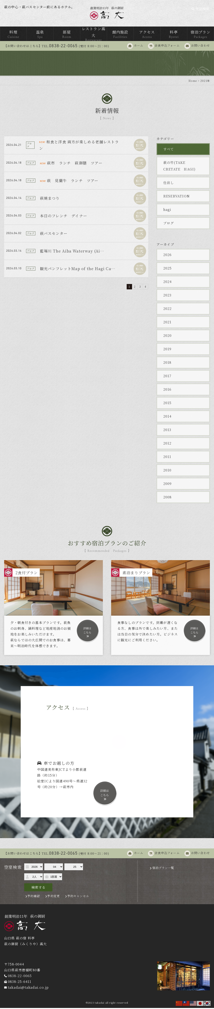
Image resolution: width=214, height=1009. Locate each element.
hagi (167, 210)
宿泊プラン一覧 (163, 868)
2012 (167, 444)
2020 (167, 336)
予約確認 (33, 897)
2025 (167, 269)
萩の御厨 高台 (107, 13)
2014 (167, 417)
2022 (167, 309)
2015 (167, 403)
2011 (167, 457)
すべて (168, 150)
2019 (167, 350)
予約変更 (53, 897)
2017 (167, 377)
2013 (167, 430)
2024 (167, 282)
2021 (167, 323)
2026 (167, 255)
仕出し (168, 183)
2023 (167, 296)
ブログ (168, 224)
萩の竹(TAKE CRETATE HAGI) (179, 167)
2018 (167, 363)
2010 (167, 471)
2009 (167, 484)
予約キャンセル (78, 897)
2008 (167, 498)
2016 (167, 390)
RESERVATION (176, 197)
